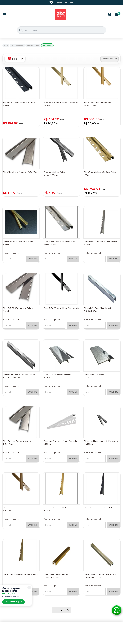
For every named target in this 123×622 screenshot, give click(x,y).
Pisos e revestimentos (17, 45)
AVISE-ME (32, 259)
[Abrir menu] (4, 14)
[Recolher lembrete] (29, 587)
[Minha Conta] (109, 14)
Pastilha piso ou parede (33, 45)
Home (6, 45)
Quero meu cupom (13, 601)
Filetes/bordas (47, 45)
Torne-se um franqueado (61, 2)
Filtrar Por (15, 58)
